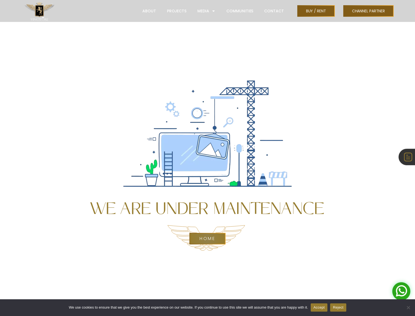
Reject (338, 307)
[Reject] (408, 307)
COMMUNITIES (239, 11)
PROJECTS (176, 11)
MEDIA (206, 11)
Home (207, 239)
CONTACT (274, 11)
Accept (319, 307)
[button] (316, 11)
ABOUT (149, 11)
